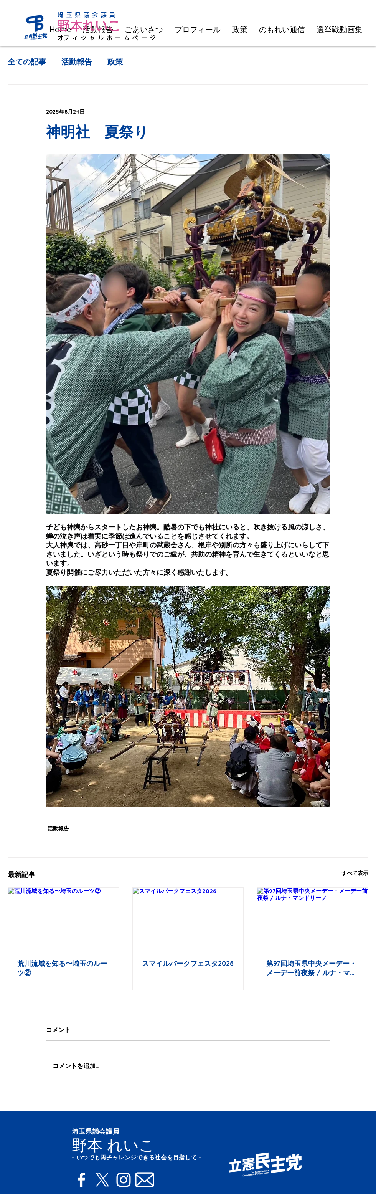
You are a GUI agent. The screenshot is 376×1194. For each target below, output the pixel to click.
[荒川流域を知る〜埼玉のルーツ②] (63, 919)
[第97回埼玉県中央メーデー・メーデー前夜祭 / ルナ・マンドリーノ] (312, 919)
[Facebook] (81, 1179)
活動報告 (76, 61)
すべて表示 (354, 873)
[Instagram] (123, 1179)
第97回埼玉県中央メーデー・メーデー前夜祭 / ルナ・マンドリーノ (311, 968)
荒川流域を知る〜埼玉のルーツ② (62, 968)
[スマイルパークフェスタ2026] (188, 919)
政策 (115, 61)
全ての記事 (27, 61)
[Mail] (144, 1179)
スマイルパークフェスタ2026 (188, 963)
